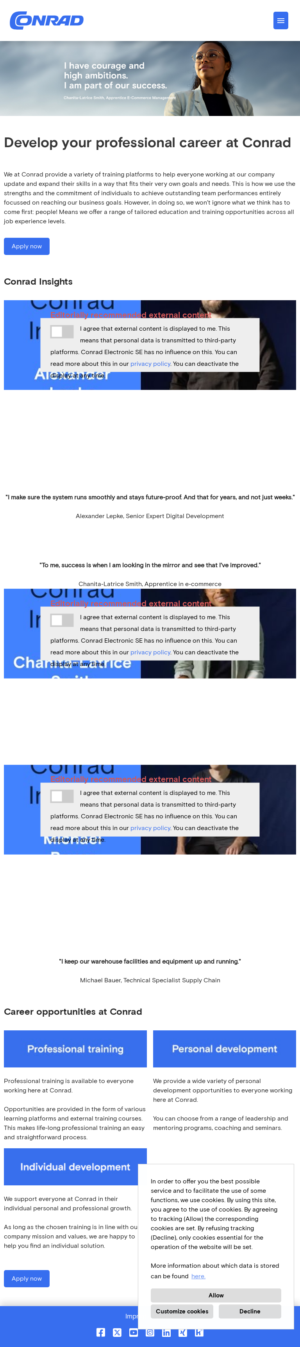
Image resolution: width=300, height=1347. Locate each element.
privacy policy (150, 363)
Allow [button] (216, 1295)
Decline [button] (250, 1311)
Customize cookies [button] (182, 1311)
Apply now (27, 246)
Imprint (135, 1316)
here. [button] (198, 1276)
